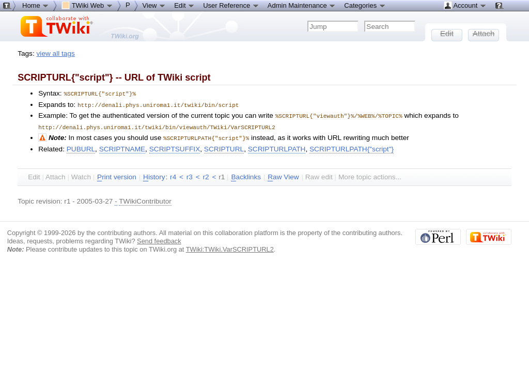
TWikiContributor (145, 199)
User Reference (231, 5)
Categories (364, 5)
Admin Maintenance (302, 5)
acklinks (246, 175)
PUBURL (81, 146)
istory (154, 175)
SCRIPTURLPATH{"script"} (351, 146)
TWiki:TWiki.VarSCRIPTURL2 (230, 247)
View (154, 5)
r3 (189, 174)
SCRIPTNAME (122, 146)
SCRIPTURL (224, 146)
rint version (116, 175)
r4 (173, 174)
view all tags (56, 53)
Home (35, 5)
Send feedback (159, 238)
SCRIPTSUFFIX (174, 146)
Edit (184, 5)
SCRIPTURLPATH (277, 146)
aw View (283, 175)
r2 (206, 174)
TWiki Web (87, 5)
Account (465, 5)
